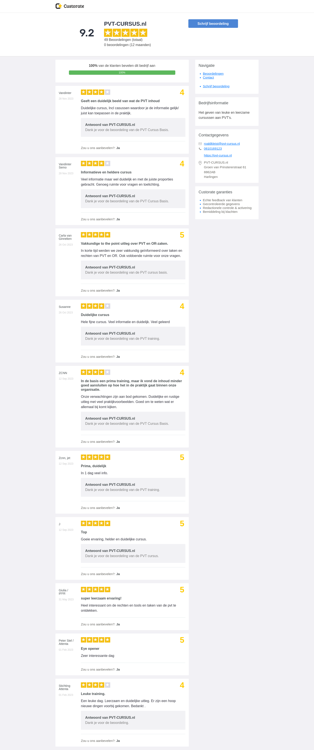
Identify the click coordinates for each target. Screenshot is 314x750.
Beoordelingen (213, 73)
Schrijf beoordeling (213, 23)
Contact (208, 77)
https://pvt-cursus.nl (218, 155)
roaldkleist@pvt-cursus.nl (222, 143)
